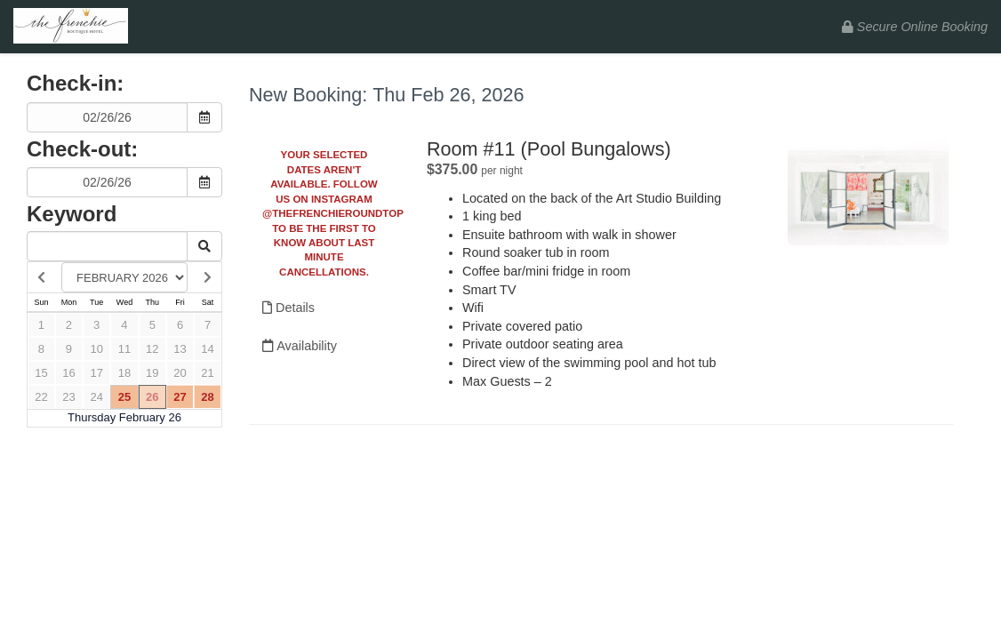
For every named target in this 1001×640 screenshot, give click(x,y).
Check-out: (82, 149)
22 (41, 397)
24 (96, 397)
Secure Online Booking (915, 27)
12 (152, 349)
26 (152, 397)
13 (179, 349)
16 (68, 373)
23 (68, 397)
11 (124, 349)
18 (124, 373)
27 (179, 397)
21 (207, 373)
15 (41, 373)
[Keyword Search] (107, 246)
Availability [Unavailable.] (299, 346)
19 (152, 373)
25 (124, 397)
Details (288, 307)
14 (207, 349)
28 (207, 397)
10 (96, 349)
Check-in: (75, 83)
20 (179, 373)
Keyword (71, 214)
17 (96, 373)
